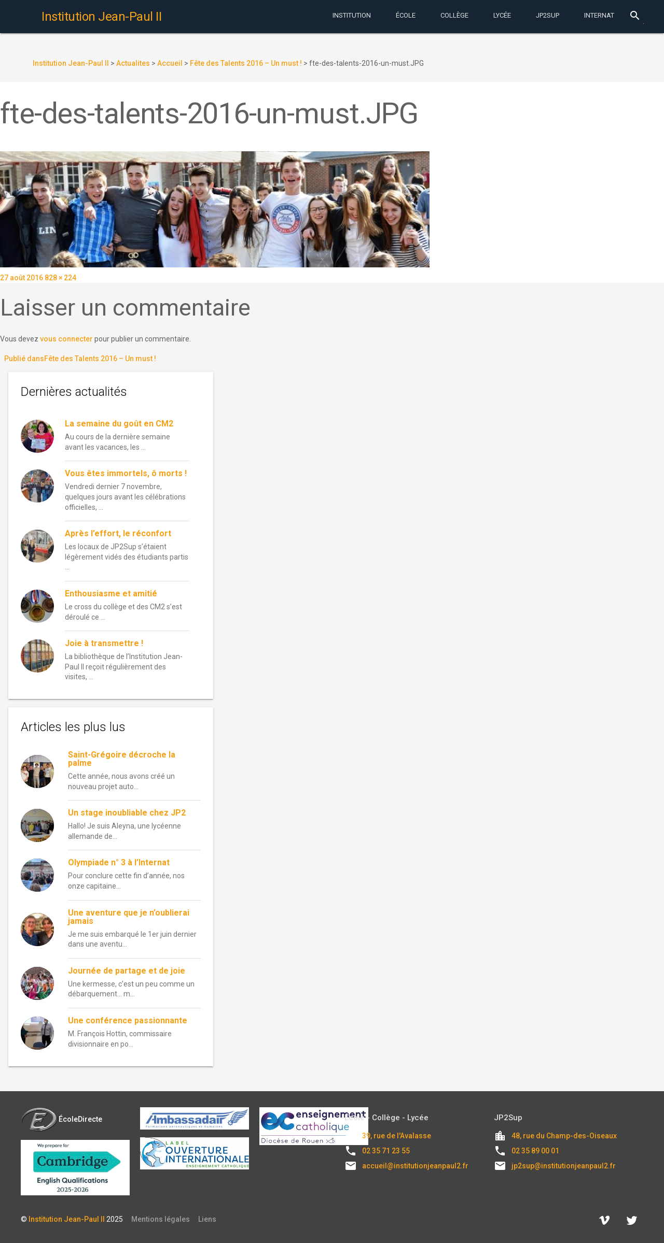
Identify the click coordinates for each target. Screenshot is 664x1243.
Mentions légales (160, 1219)
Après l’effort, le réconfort (118, 533)
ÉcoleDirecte (61, 1119)
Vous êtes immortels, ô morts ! (126, 473)
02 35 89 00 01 (535, 1151)
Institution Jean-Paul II (67, 1219)
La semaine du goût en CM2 (120, 423)
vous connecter (66, 339)
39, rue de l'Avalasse (396, 1136)
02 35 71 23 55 (386, 1151)
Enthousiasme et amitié (111, 593)
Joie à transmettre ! (104, 643)
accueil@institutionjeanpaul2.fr (415, 1166)
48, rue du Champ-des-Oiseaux (564, 1136)
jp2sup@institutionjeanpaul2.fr (563, 1166)
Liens (207, 1219)
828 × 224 (60, 278)
